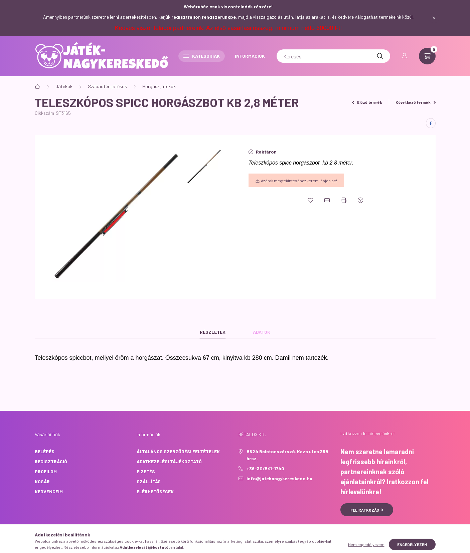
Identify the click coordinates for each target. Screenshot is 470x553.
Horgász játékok (159, 86)
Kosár (42, 481)
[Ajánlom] (327, 200)
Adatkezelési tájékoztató (169, 461)
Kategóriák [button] (201, 56)
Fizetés (146, 471)
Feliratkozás (366, 510)
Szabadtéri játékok (107, 86)
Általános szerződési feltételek (178, 451)
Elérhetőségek (155, 491)
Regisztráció (51, 461)
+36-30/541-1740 (265, 468)
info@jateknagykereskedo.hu (279, 478)
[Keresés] (333, 56)
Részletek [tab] (212, 332)
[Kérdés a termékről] (360, 200)
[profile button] (404, 56)
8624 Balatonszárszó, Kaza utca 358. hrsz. (288, 455)
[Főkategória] (37, 86)
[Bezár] (434, 18)
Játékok (63, 86)
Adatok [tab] (261, 332)
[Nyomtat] (343, 200)
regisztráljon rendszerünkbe (203, 17)
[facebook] (431, 123)
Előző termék (367, 102)
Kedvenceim (49, 491)
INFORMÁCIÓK (250, 56)
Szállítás (149, 481)
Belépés (44, 451)
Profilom (46, 471)
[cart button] (427, 56)
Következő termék (416, 102)
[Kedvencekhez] (310, 200)
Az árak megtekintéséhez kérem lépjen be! (299, 180)
